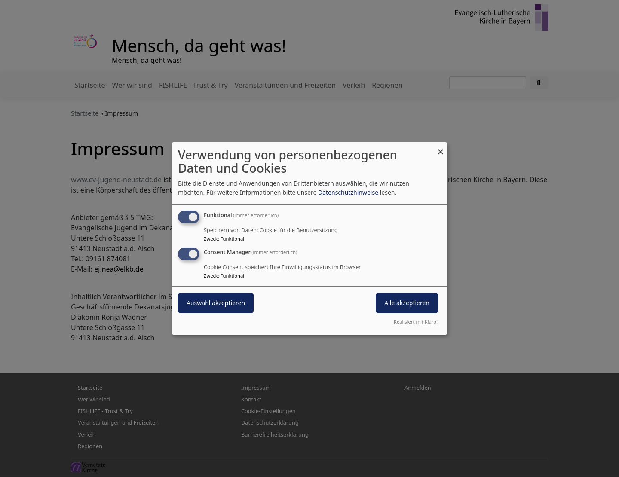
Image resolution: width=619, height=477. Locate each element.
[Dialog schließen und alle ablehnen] (440, 147)
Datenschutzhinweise (348, 192)
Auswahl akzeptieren (216, 303)
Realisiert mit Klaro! (416, 321)
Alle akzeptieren (406, 303)
